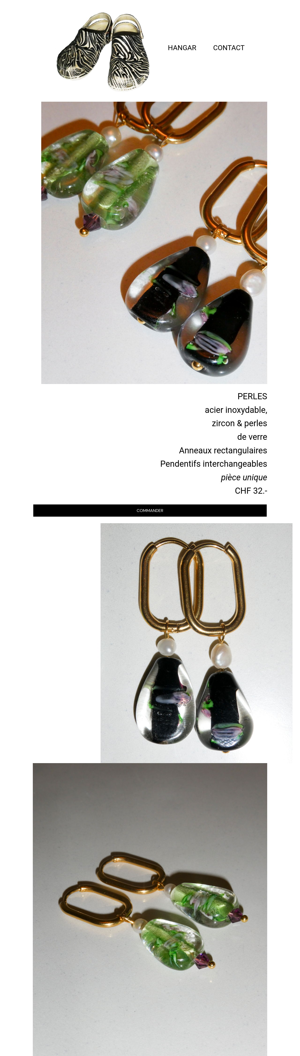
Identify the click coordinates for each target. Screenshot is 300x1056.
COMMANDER (150, 510)
